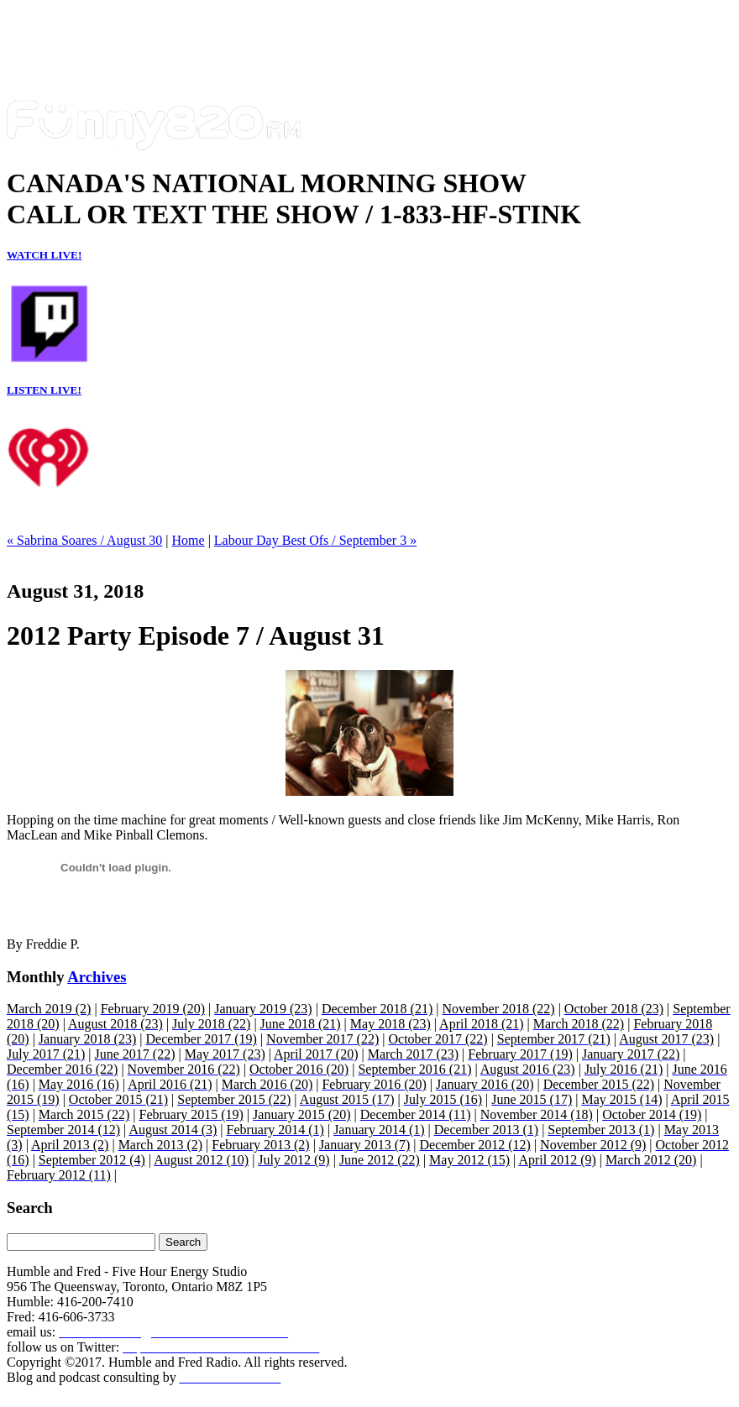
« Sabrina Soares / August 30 (84, 540)
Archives (96, 977)
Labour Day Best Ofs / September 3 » (315, 540)
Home (188, 540)
